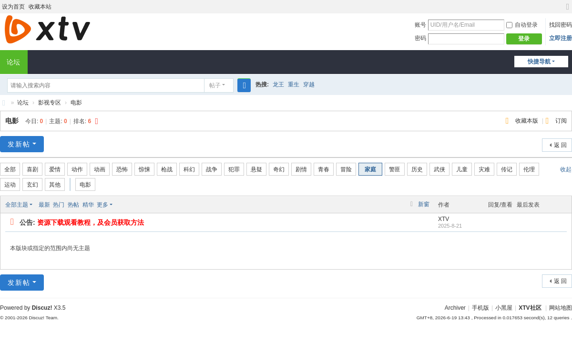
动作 (77, 169)
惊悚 (144, 169)
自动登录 (522, 24)
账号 (420, 24)
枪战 (167, 169)
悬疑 (256, 169)
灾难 (484, 169)
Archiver (455, 307)
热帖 (73, 204)
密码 (420, 38)
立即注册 (560, 38)
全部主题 (16, 204)
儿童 (462, 169)
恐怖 (122, 169)
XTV (443, 219)
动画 (99, 169)
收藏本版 (527, 120)
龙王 (278, 84)
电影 (76, 102)
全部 (10, 169)
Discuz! (42, 307)
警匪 (394, 169)
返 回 (560, 145)
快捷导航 (539, 61)
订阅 (561, 120)
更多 (102, 204)
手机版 (480, 307)
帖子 (215, 85)
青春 (323, 169)
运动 (10, 184)
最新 (44, 204)
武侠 (439, 169)
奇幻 (279, 169)
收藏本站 (40, 6)
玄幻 (32, 184)
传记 (506, 169)
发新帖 (19, 144)
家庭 (370, 169)
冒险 (346, 169)
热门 (58, 204)
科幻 (189, 169)
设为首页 (13, 6)
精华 (88, 204)
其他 (55, 184)
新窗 (423, 204)
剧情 (301, 169)
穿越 (309, 84)
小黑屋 (503, 307)
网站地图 (560, 307)
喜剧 (32, 169)
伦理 (529, 169)
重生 (293, 84)
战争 (211, 169)
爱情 (55, 169)
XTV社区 (4, 103)
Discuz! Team (43, 317)
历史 (417, 169)
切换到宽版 (567, 10)
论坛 (23, 102)
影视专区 (49, 102)
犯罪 (234, 169)
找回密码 (560, 24)
